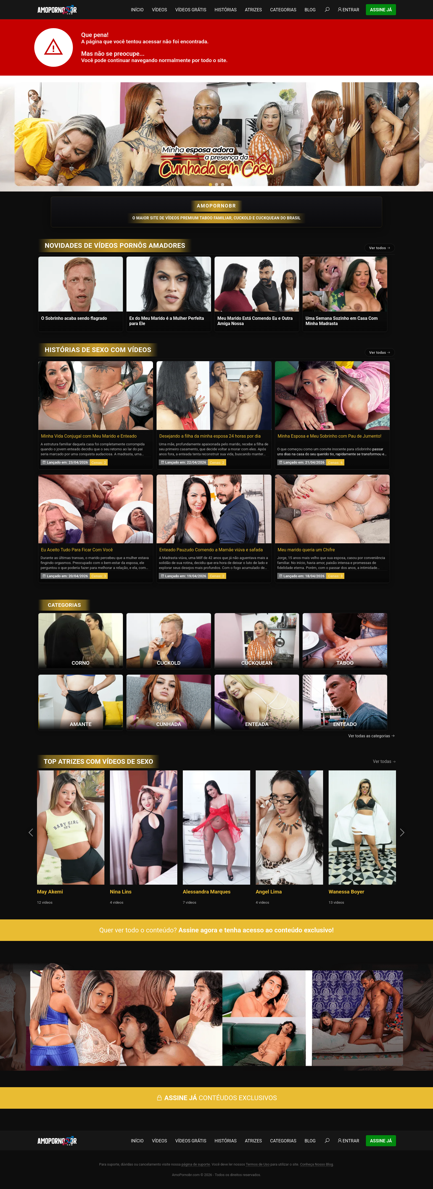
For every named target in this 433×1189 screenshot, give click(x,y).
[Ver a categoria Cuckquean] (257, 640)
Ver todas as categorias (371, 736)
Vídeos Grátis (190, 9)
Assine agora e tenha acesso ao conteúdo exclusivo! (256, 930)
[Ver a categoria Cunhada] (168, 702)
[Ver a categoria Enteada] (257, 702)
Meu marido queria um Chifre (306, 549)
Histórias (226, 9)
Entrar (348, 10)
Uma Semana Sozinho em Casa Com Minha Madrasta (341, 321)
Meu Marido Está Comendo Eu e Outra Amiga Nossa (254, 321)
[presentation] (17, 133)
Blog (310, 9)
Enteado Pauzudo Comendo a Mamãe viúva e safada (211, 549)
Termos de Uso (258, 1164)
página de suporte (195, 1164)
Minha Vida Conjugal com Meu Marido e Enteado (89, 436)
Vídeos (159, 9)
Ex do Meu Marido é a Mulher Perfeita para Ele (166, 321)
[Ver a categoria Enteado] (345, 702)
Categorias (283, 9)
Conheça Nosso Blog (316, 1164)
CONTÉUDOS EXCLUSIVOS (216, 1098)
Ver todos (380, 248)
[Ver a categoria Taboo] (345, 640)
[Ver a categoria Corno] (80, 640)
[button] (210, 184)
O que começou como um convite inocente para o (317, 449)
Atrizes (253, 9)
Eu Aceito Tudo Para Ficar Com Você (77, 549)
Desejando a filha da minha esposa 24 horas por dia (210, 436)
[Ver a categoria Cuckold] (168, 640)
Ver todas (380, 352)
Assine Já (381, 9)
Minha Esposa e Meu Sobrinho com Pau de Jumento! (329, 436)
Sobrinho (364, 449)
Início (137, 9)
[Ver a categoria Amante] (80, 702)
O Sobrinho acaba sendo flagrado (74, 318)
